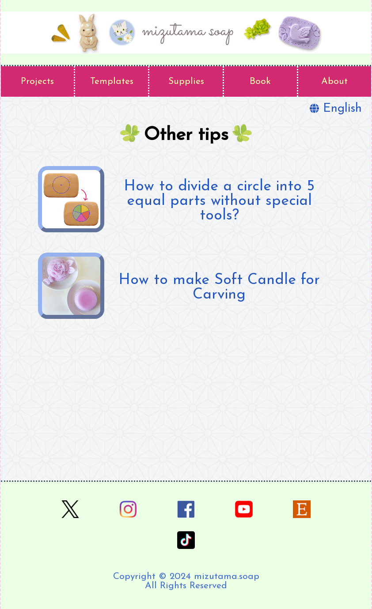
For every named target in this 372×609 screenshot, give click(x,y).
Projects (37, 81)
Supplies (186, 81)
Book (260, 81)
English (336, 109)
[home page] (186, 32)
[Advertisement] (186, 401)
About (334, 81)
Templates (111, 81)
